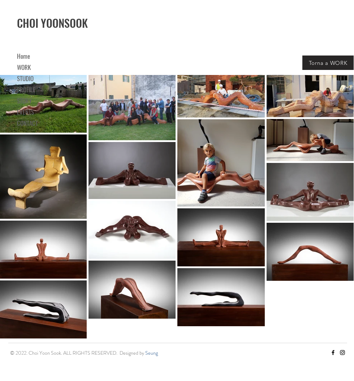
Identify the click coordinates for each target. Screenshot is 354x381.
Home (23, 56)
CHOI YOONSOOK (52, 23)
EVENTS (25, 111)
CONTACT (27, 123)
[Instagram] (342, 352)
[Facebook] (333, 352)
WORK (24, 67)
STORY (24, 100)
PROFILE (26, 89)
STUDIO (25, 78)
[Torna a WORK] (328, 63)
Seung (151, 352)
